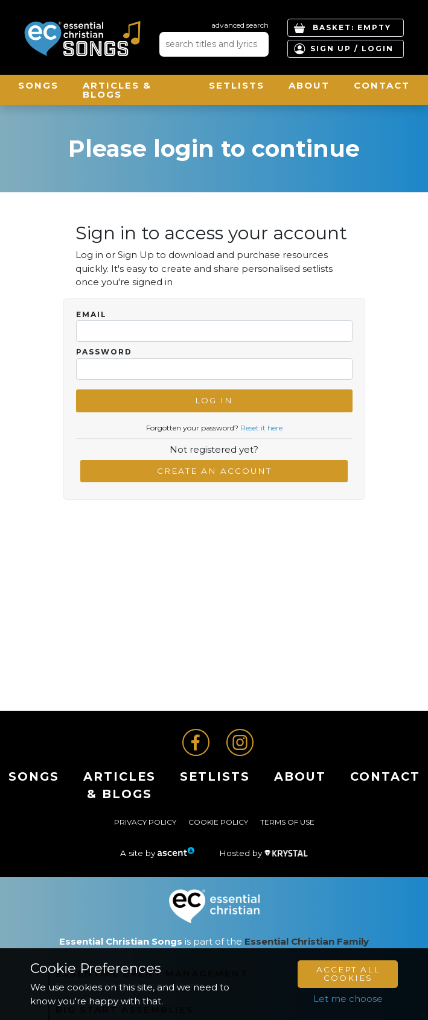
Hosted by (263, 853)
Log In (214, 400)
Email (91, 314)
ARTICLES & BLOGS (117, 90)
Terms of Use (287, 821)
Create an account (214, 471)
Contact (382, 85)
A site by (157, 853)
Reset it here (261, 427)
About (309, 85)
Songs (38, 85)
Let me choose (348, 998)
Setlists (236, 85)
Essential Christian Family (306, 941)
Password (104, 352)
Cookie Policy (218, 821)
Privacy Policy (145, 821)
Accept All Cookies (348, 974)
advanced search (240, 25)
